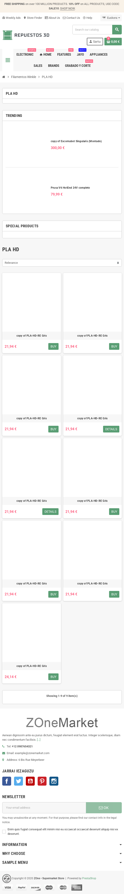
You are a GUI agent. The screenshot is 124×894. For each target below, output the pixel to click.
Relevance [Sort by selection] (11, 262)
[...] (38, 739)
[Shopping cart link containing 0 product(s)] (113, 41)
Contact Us (71, 17)
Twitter (18, 781)
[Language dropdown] (111, 18)
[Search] (97, 29)
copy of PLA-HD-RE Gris (31, 335)
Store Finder (32, 17)
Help (87, 17)
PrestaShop (89, 878)
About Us (52, 17)
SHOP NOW (67, 8)
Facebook (6, 781)
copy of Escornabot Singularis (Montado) (76, 141)
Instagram (53, 781)
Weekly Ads (11, 17)
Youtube (30, 781)
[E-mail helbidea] (44, 807)
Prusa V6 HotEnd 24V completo (70, 187)
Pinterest (42, 781)
